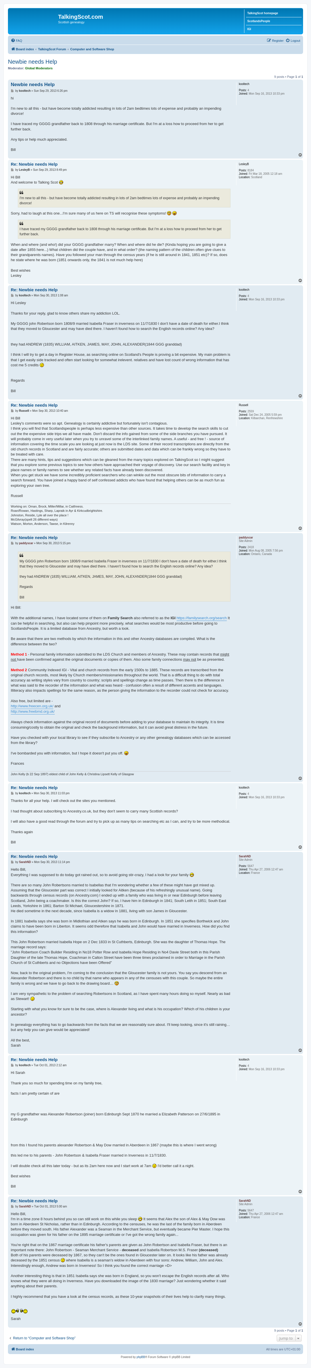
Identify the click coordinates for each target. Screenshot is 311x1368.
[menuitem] (16, 40)
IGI (249, 29)
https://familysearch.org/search (202, 618)
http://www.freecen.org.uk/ (32, 706)
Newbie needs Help (32, 62)
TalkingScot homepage (262, 13)
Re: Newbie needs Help (34, 164)
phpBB (141, 1357)
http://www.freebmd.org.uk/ (33, 711)
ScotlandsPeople (258, 21)
